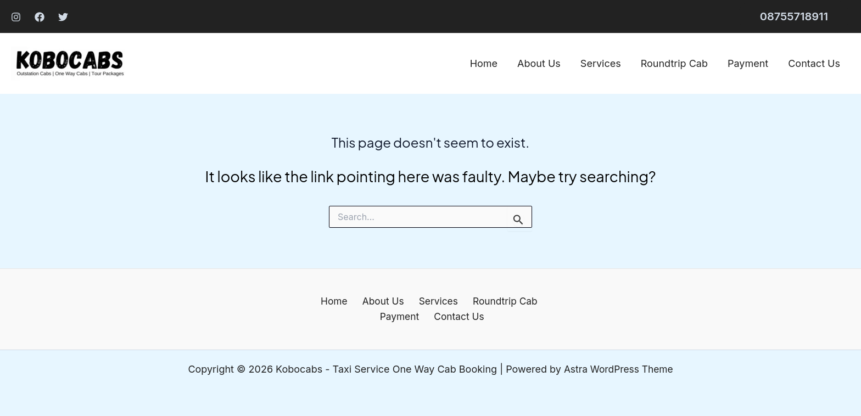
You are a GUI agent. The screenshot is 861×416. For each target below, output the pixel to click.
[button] (794, 16)
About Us (539, 63)
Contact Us (814, 63)
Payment (748, 63)
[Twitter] (63, 17)
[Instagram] (16, 17)
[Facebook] (39, 17)
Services (600, 63)
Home (483, 63)
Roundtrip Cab (674, 63)
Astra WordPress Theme (618, 369)
